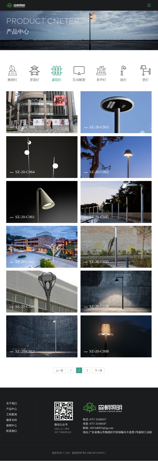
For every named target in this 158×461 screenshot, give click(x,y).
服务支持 (11, 420)
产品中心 (11, 409)
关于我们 (11, 403)
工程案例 (11, 414)
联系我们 (11, 431)
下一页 (98, 370)
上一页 (59, 370)
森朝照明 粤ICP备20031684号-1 (89, 453)
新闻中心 (11, 425)
